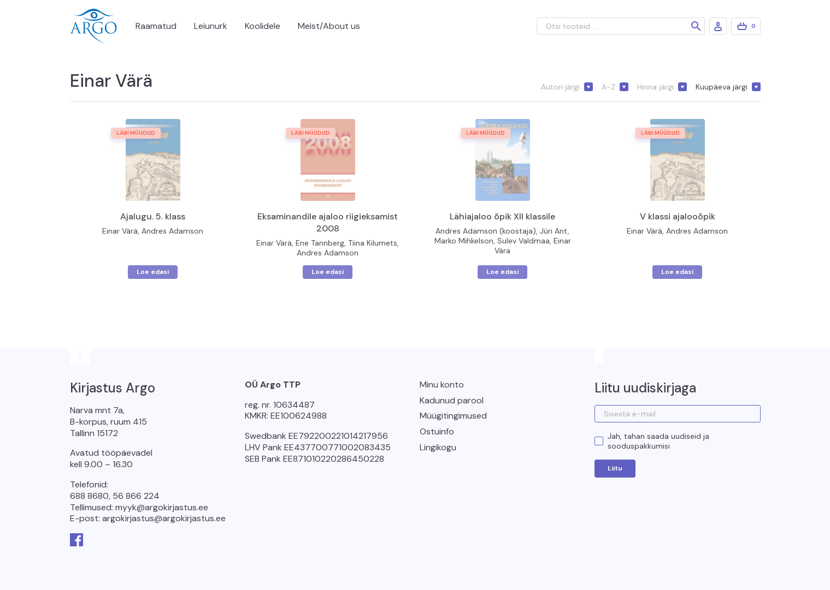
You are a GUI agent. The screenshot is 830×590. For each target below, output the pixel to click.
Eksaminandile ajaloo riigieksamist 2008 (327, 222)
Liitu (615, 468)
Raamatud (156, 26)
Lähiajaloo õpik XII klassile (502, 216)
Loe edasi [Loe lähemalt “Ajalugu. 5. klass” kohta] (153, 271)
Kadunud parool (452, 400)
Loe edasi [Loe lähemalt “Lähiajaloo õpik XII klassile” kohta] (502, 271)
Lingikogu (438, 447)
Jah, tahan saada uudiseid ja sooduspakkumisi (658, 441)
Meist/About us (329, 26)
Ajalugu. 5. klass (152, 216)
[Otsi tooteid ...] (621, 26)
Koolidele (262, 26)
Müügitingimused (453, 415)
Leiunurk (210, 26)
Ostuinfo (437, 431)
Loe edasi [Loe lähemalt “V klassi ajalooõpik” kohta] (677, 271)
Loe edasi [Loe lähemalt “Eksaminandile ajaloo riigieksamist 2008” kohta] (327, 271)
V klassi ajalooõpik (677, 216)
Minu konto (442, 384)
